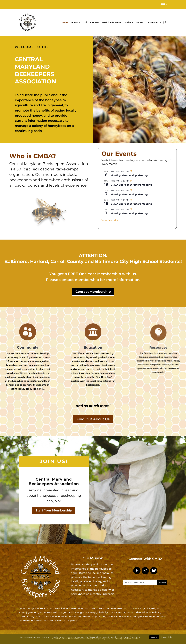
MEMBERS (153, 22)
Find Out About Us (93, 419)
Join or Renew (91, 22)
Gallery (129, 22)
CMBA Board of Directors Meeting (131, 184)
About (74, 22)
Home (65, 22)
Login (163, 4)
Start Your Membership (53, 510)
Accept (154, 637)
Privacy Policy (167, 637)
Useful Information (112, 22)
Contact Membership (93, 292)
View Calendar (109, 220)
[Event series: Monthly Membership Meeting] (131, 171)
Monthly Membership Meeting (129, 175)
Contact (140, 22)
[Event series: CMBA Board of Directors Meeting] (131, 181)
